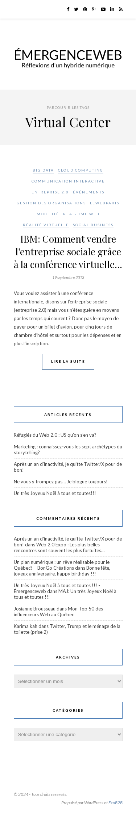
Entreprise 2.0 (50, 192)
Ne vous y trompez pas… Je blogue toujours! (61, 481)
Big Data (43, 170)
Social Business (93, 225)
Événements (88, 192)
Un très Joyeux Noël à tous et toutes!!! (55, 493)
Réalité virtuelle (46, 225)
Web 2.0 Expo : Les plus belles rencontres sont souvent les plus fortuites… (59, 547)
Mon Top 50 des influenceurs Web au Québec (58, 611)
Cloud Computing (80, 170)
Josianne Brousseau (34, 609)
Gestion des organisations (51, 203)
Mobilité (48, 214)
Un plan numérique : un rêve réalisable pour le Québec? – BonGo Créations (62, 565)
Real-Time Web (81, 214)
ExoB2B (115, 802)
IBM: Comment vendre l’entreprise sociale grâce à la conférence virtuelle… (68, 251)
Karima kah (25, 626)
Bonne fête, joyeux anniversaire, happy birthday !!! (62, 571)
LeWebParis (104, 203)
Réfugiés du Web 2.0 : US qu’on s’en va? (55, 435)
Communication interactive (68, 181)
